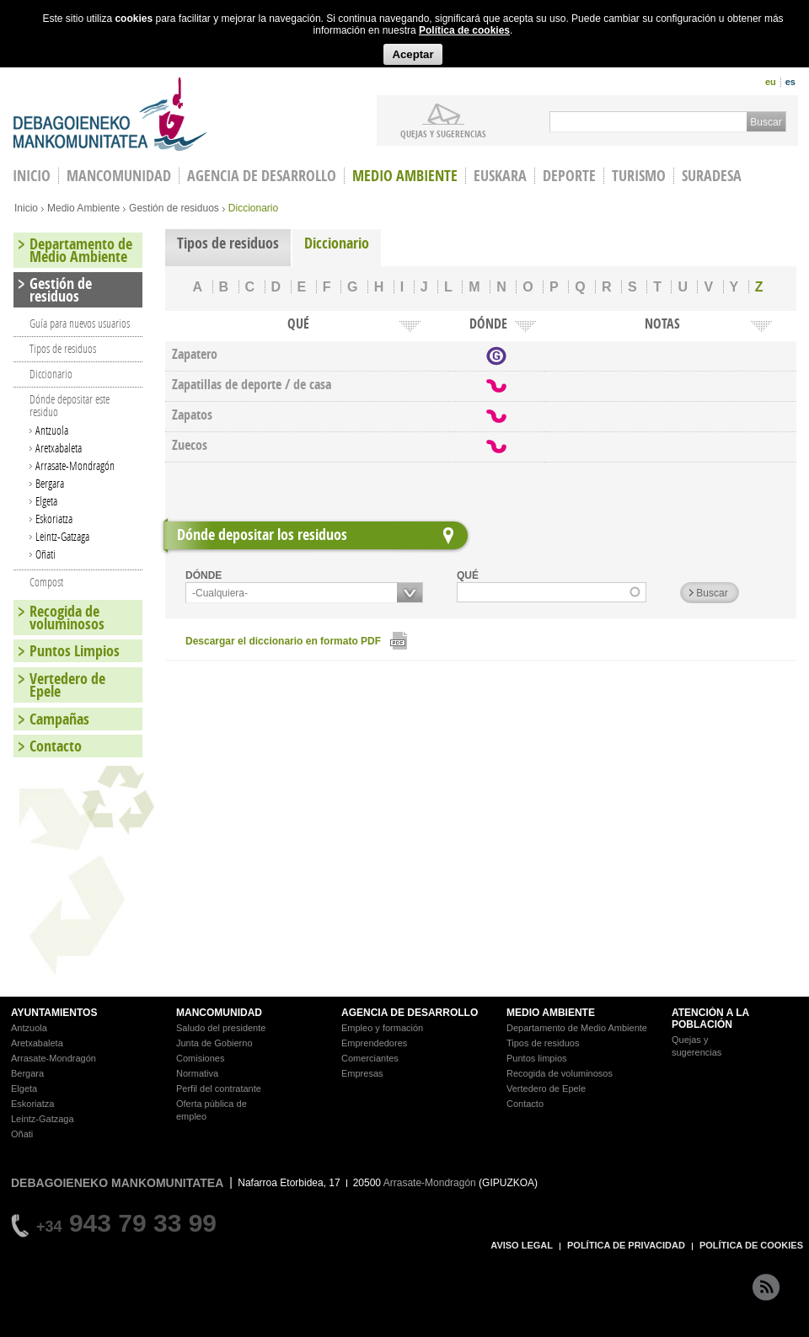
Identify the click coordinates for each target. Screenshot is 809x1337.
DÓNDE (203, 575)
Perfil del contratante (218, 1088)
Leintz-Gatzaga (62, 536)
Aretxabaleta (58, 448)
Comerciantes (370, 1058)
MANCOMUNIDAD (219, 1013)
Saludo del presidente (220, 1028)
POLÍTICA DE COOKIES (751, 1245)
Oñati (45, 554)
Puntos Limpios (74, 650)
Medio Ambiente (405, 175)
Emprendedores (374, 1043)
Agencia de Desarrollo (261, 175)
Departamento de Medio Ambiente (80, 250)
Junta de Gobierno (214, 1043)
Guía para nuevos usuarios (79, 323)
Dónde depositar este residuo (69, 405)
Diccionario (336, 243)
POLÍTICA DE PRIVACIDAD (626, 1245)
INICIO (32, 175)
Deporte (569, 175)
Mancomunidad (119, 175)
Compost (46, 582)
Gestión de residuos (174, 208)
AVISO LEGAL (521, 1245)
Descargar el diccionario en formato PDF (283, 641)
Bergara (49, 483)
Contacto (55, 746)
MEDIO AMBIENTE (550, 1013)
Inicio (26, 208)
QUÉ (468, 575)
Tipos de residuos (228, 243)
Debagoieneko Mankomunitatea (110, 114)
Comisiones (200, 1058)
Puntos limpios (536, 1058)
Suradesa (712, 175)
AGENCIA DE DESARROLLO (409, 1013)
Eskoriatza (53, 519)
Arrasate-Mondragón (75, 465)
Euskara (500, 175)
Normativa (197, 1073)
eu (770, 82)
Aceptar (412, 54)
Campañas (59, 719)
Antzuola (51, 430)
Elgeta (46, 501)
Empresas (362, 1073)
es (790, 82)
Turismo (639, 175)
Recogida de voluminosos (66, 617)
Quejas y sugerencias (443, 133)
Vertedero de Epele (67, 685)
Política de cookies (464, 30)
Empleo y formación (382, 1028)
